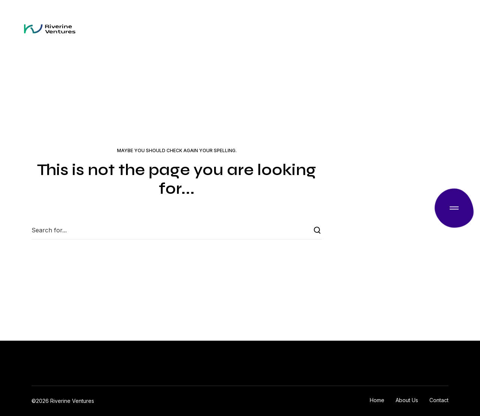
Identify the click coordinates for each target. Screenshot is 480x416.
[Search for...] (177, 230)
